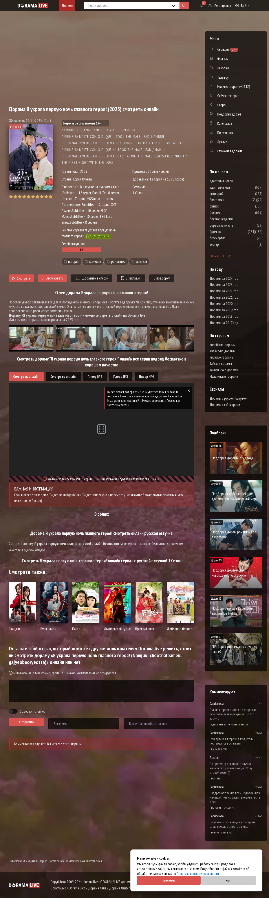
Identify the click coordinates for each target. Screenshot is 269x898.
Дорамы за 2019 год (224, 310)
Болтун (215, 778)
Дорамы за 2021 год (224, 297)
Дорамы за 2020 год (224, 303)
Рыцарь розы (219, 749)
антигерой (230, 193)
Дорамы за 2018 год (224, 316)
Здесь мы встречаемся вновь (229, 724)
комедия (95, 261)
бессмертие (231, 238)
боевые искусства (235, 218)
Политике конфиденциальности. (198, 873)
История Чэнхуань (223, 807)
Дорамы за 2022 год (224, 291)
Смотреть (21, 278)
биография (230, 199)
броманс (229, 231)
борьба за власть (235, 225)
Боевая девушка (221, 832)
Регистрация (220, 5)
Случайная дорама (229, 151)
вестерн (228, 244)
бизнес (227, 206)
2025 (83, 171)
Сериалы (32, 861)
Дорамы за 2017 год (224, 322)
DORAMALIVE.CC (17, 861)
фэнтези (141, 261)
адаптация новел (234, 181)
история (73, 261)
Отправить (26, 721)
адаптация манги (234, 187)
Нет (228, 880)
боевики (228, 212)
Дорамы (67, 5)
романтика (118, 261)
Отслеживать (52, 278)
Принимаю (169, 880)
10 (50, 196)
